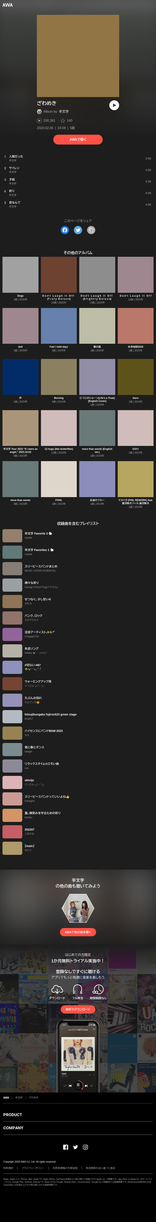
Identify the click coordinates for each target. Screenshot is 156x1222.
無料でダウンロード (78, 1009)
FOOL (58, 500)
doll (20, 346)
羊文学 (64, 111)
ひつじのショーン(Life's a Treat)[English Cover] (97, 400)
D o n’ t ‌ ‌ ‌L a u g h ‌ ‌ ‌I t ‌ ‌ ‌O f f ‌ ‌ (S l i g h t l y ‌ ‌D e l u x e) (97, 297)
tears (136, 398)
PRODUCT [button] (12, 1114)
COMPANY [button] (13, 1127)
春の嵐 (97, 346)
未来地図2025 (135, 346)
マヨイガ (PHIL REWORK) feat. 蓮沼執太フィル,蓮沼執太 (135, 502)
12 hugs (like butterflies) (59, 449)
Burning (59, 398)
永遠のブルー (97, 500)
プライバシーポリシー (33, 1168)
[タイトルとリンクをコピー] (91, 230)
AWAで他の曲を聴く (78, 932)
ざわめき (33, 1097)
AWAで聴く (78, 139)
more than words (20, 500)
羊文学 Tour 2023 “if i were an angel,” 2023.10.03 (20, 451)
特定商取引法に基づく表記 (100, 1168)
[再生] (114, 105)
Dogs (20, 295)
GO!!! (135, 449)
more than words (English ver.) (97, 451)
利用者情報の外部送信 (65, 1168)
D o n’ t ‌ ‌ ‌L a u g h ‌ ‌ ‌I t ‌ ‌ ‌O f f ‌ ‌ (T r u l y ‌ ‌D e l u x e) (58, 297)
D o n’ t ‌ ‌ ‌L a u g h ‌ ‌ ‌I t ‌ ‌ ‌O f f (135, 295)
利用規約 (8, 1168)
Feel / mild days (59, 346)
